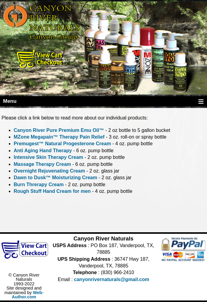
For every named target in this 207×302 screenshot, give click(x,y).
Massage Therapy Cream (42, 164)
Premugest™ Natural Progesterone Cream (62, 143)
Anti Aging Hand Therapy (43, 150)
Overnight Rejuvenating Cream (49, 170)
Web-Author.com (27, 294)
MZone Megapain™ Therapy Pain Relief (59, 136)
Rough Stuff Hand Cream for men (52, 191)
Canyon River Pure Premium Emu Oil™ (59, 130)
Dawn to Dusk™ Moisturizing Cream (55, 177)
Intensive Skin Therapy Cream (48, 157)
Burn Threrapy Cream (39, 184)
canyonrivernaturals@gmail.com (111, 279)
